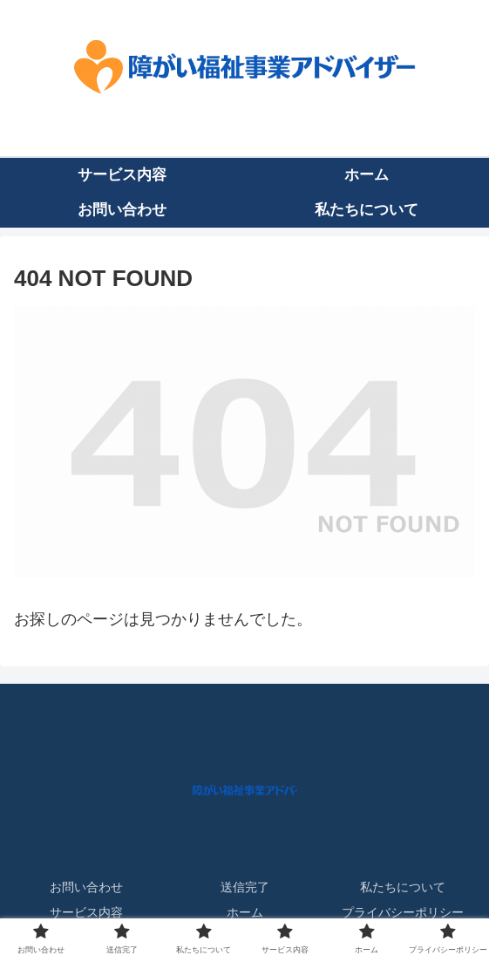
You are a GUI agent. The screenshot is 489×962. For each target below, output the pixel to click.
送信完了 (245, 887)
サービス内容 (86, 912)
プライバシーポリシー (403, 912)
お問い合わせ (86, 887)
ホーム (245, 912)
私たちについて (402, 887)
